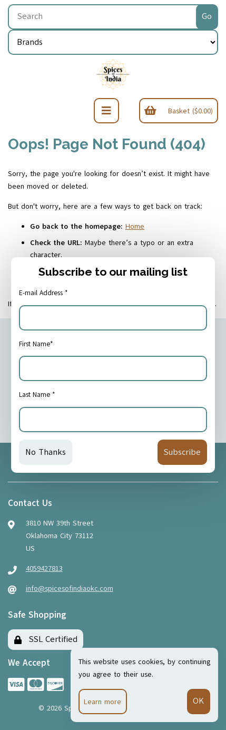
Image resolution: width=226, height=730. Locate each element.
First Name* (36, 344)
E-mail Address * (43, 293)
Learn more (102, 702)
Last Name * (37, 395)
